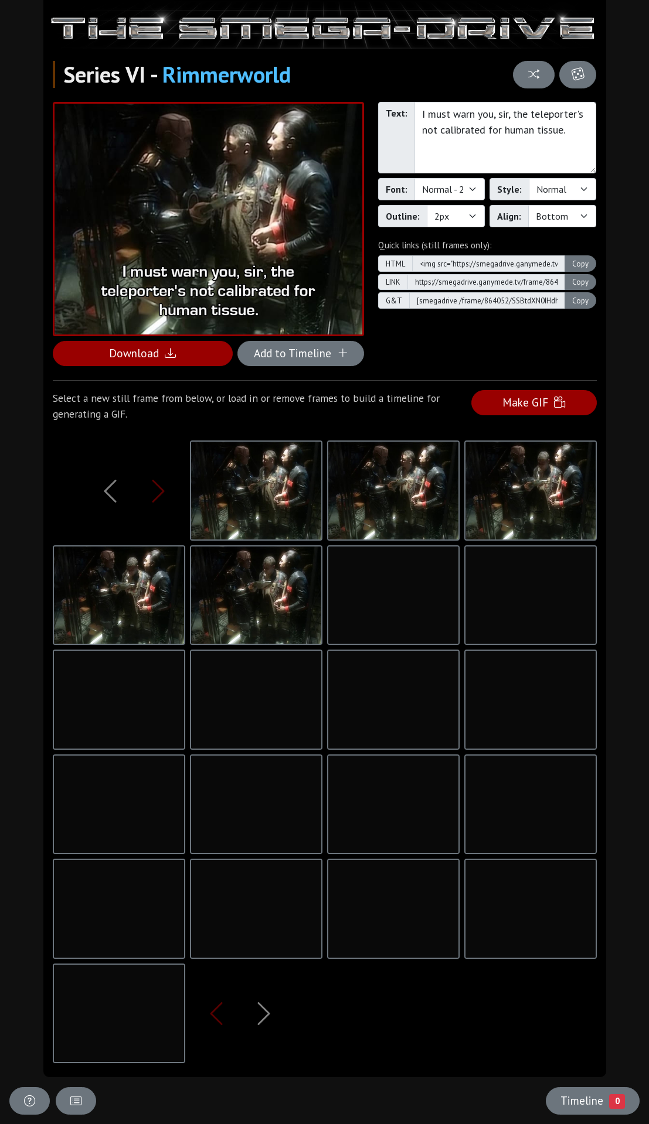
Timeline (592, 1100)
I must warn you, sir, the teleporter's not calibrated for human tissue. (505, 137)
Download (142, 353)
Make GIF (533, 402)
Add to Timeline (301, 353)
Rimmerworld (226, 74)
